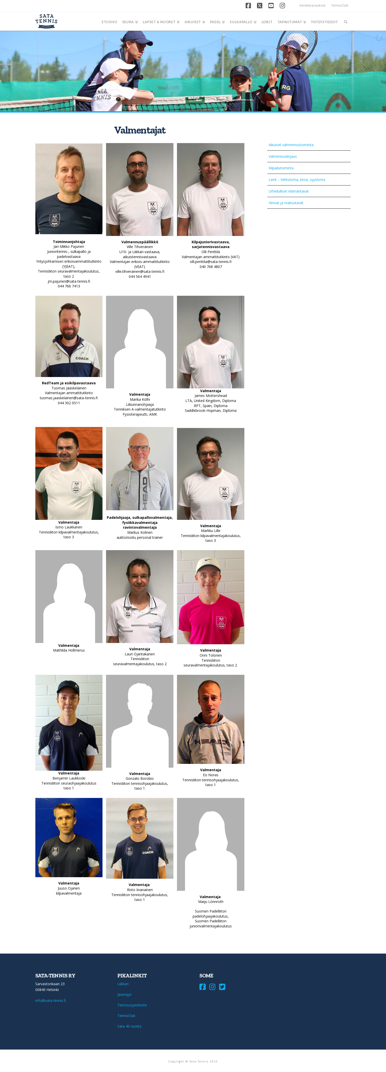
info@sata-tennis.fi (50, 1000)
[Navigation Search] (345, 21)
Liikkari (122, 983)
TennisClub (339, 5)
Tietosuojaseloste (132, 1005)
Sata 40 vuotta (129, 1026)
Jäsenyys (124, 994)
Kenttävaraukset (312, 5)
